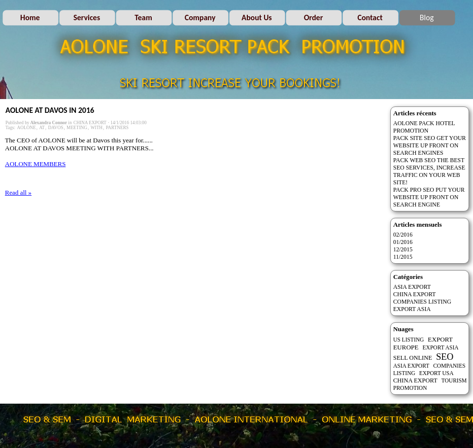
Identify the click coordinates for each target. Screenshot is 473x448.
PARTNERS (117, 127)
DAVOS (56, 127)
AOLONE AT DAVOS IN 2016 (49, 110)
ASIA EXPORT (412, 286)
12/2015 (402, 249)
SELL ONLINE (412, 357)
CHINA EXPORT (89, 122)
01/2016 (402, 242)
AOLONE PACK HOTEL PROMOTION (424, 127)
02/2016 (402, 234)
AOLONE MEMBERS (35, 164)
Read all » (18, 192)
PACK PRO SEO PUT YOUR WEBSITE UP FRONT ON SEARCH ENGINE (429, 197)
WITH (96, 127)
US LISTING (408, 340)
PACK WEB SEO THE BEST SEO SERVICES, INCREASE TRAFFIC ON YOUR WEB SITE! (429, 171)
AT (41, 127)
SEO (444, 356)
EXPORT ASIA (412, 309)
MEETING (77, 127)
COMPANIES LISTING (422, 301)
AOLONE (26, 127)
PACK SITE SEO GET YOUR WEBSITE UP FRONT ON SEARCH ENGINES (429, 145)
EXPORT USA (436, 373)
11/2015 (402, 256)
